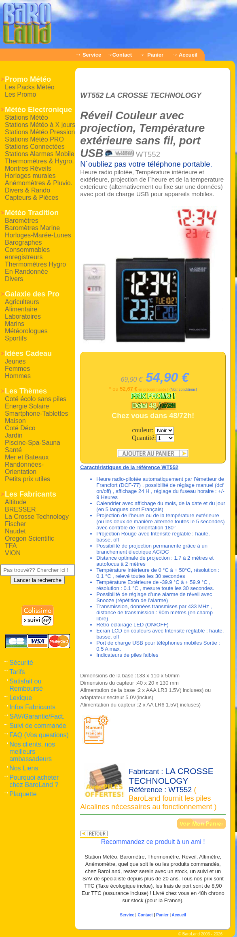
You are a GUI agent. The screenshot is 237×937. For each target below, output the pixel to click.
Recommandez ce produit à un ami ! (153, 841)
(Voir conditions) (183, 389)
